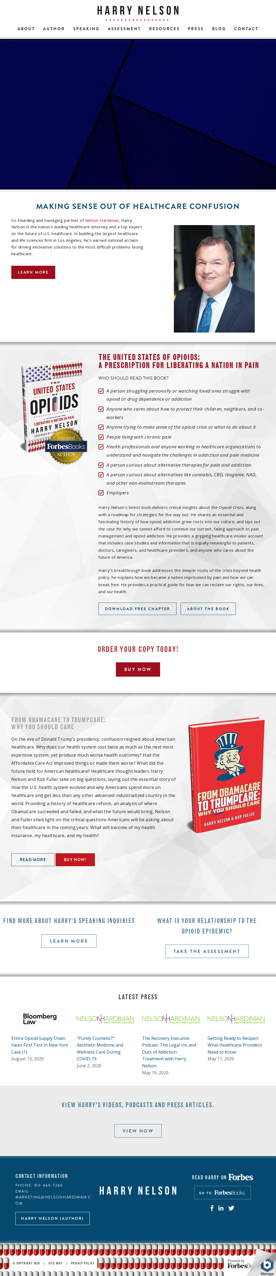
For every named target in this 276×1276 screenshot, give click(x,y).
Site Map (55, 1263)
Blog (219, 29)
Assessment (124, 29)
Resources (164, 29)
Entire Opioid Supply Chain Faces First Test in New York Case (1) (39, 1045)
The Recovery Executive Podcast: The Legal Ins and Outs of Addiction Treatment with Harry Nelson (169, 1052)
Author (54, 29)
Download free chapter (137, 608)
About (26, 29)
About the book (208, 608)
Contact (246, 29)
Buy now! (75, 860)
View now (138, 1131)
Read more (33, 860)
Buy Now (138, 669)
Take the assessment (207, 951)
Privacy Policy (83, 1263)
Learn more (33, 272)
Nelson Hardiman (102, 220)
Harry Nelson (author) (52, 1218)
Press (196, 29)
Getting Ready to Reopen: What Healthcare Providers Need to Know (235, 1045)
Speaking (86, 29)
